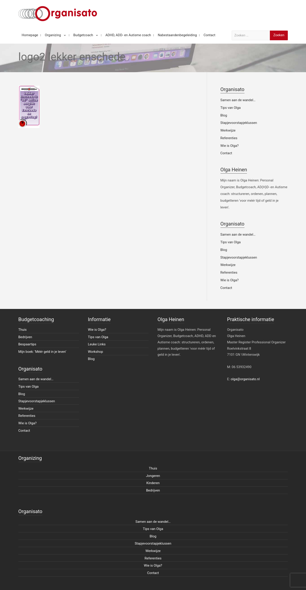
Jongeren (153, 476)
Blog (223, 115)
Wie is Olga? (229, 146)
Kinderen (153, 483)
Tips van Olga (230, 108)
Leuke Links (97, 344)
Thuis (22, 330)
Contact (226, 153)
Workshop (95, 352)
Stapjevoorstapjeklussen (238, 123)
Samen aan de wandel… (237, 100)
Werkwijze (228, 130)
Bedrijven (25, 337)
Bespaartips (27, 344)
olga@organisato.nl (245, 379)
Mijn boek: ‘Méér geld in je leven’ (42, 352)
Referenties (229, 138)
